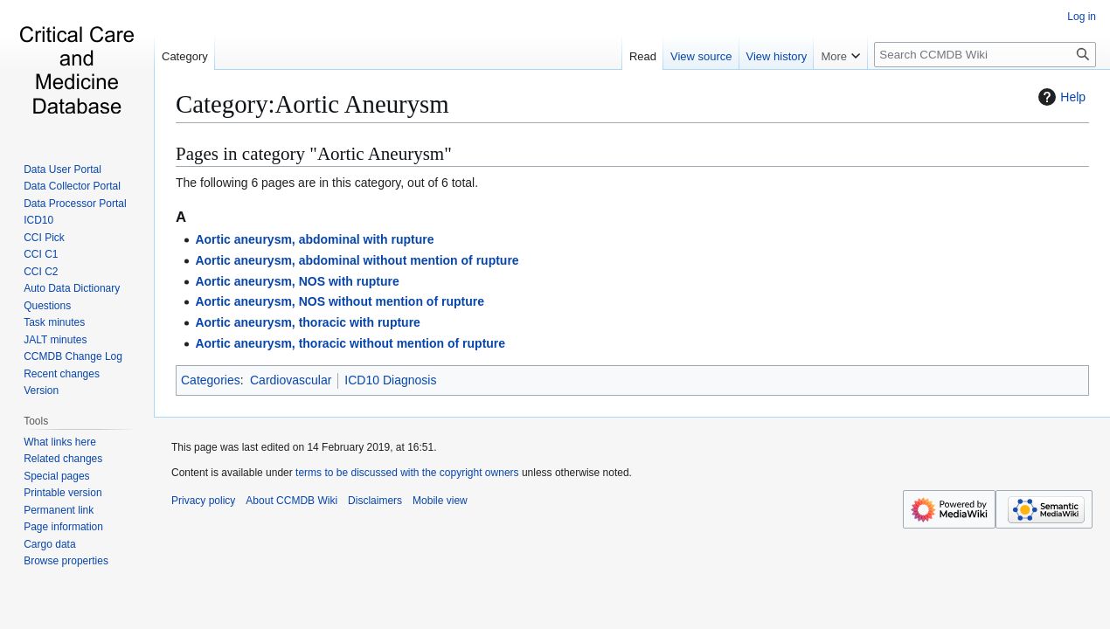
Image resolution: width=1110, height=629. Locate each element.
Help (1060, 97)
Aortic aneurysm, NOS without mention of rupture (339, 301)
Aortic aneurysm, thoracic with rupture (307, 322)
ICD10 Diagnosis (390, 380)
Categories (210, 380)
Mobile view (440, 500)
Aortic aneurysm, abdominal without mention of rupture (356, 260)
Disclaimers (375, 500)
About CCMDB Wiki (291, 500)
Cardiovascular (290, 380)
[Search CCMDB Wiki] (985, 54)
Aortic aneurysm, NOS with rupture (297, 281)
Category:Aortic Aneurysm (312, 104)
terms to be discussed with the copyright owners (406, 473)
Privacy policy (203, 500)
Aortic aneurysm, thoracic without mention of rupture (350, 343)
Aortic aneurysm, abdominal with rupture (314, 239)
